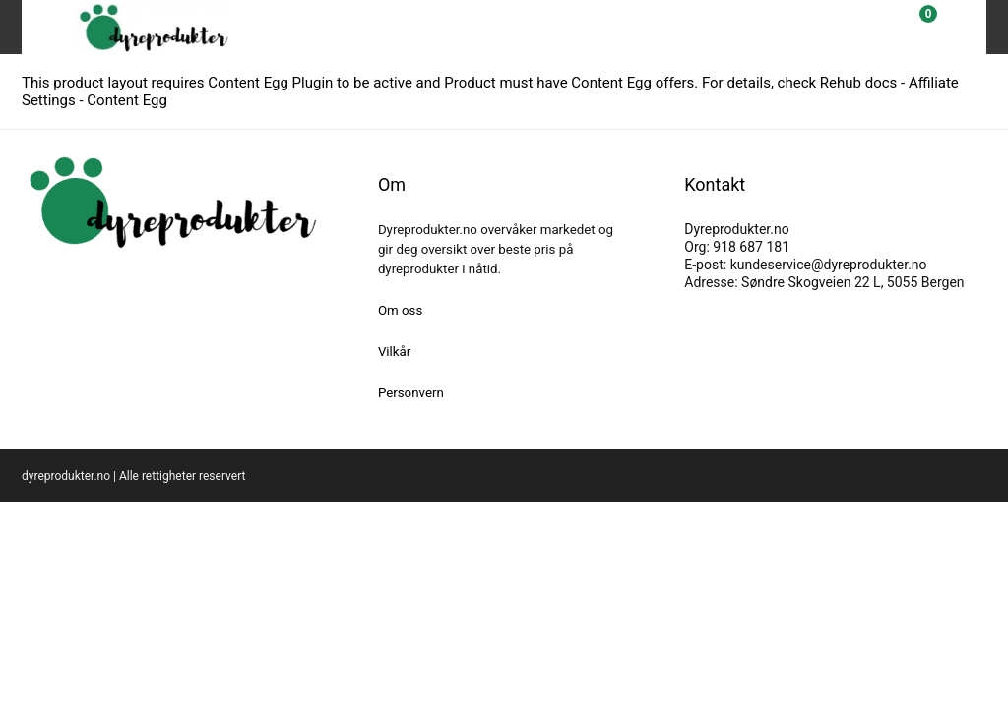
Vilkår (394, 351)
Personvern (411, 392)
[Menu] (45, 27)
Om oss (400, 310)
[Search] (870, 27)
